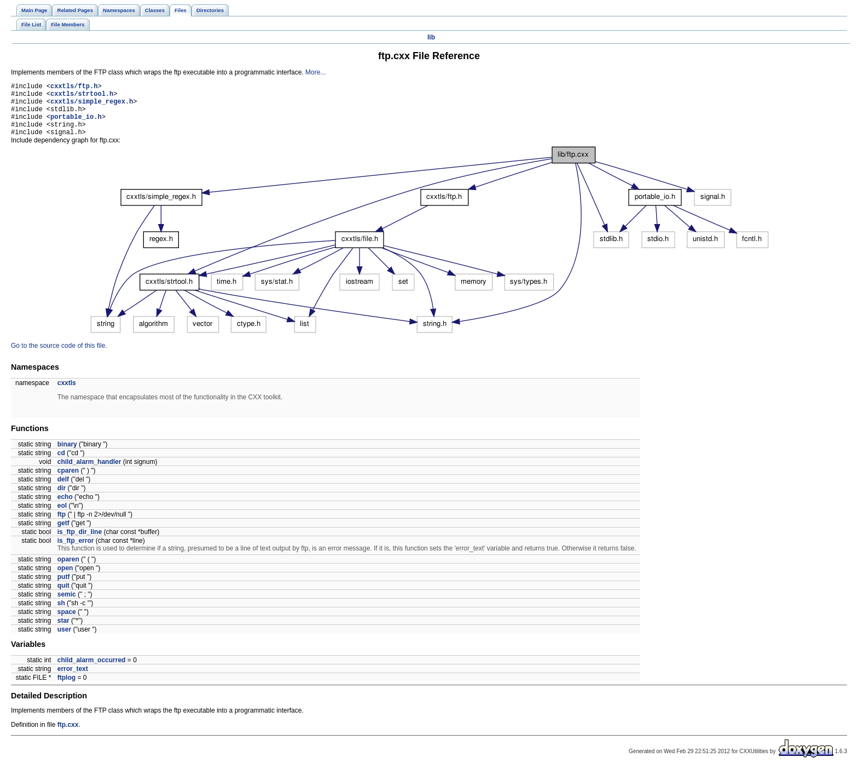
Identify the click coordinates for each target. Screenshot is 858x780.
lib (431, 37)
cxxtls (66, 394)
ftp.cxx (68, 736)
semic (66, 606)
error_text (72, 680)
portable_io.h (76, 124)
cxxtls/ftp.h (73, 87)
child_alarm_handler (89, 473)
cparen (68, 482)
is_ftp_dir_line (79, 543)
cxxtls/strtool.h (81, 96)
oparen (68, 571)
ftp (61, 526)
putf (63, 588)
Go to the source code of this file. (59, 357)
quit (63, 597)
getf (63, 534)
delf (63, 491)
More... (315, 72)
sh (61, 614)
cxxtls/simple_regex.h (91, 106)
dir (61, 499)
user (64, 641)
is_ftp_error (75, 552)
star (63, 632)
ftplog (66, 689)
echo (65, 508)
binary (67, 456)
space (66, 623)
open (65, 579)
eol (62, 517)
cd (61, 464)
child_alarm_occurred (91, 671)
